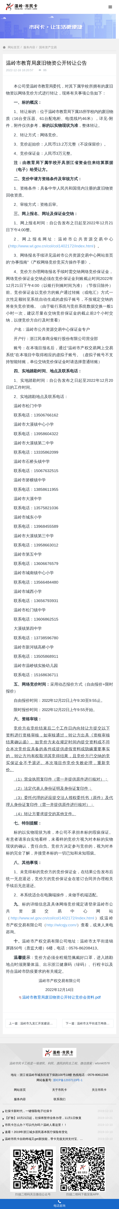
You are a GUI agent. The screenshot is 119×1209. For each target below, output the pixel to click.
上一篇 (33, 1023)
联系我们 (59, 1099)
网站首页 (14, 47)
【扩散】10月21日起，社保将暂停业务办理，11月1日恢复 (43, 1118)
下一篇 (90, 1023)
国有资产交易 (48, 47)
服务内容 (29, 47)
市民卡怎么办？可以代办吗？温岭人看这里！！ (36, 1124)
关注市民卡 (99, 1089)
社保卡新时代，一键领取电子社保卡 (28, 1111)
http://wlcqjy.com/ (61, 925)
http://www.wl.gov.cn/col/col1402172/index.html (51, 246)
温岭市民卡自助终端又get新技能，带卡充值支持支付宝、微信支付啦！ (44, 1139)
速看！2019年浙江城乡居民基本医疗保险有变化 (36, 1132)
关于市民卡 (59, 1089)
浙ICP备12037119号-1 (67, 1080)
